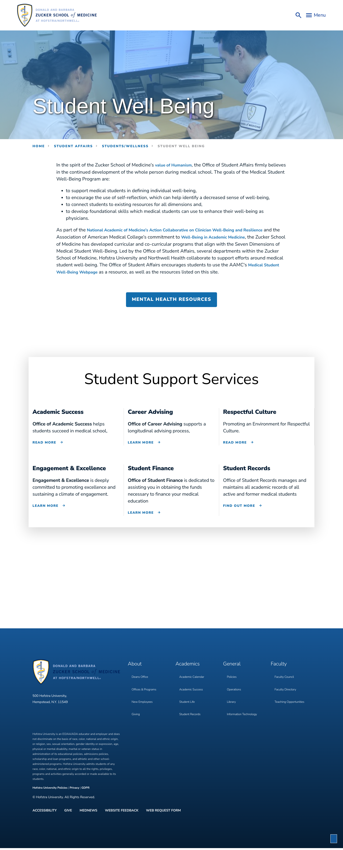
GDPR (85, 792)
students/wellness (125, 146)
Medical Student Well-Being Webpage (134, 271)
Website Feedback (121, 814)
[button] (333, 838)
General (233, 667)
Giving (136, 707)
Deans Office (141, 677)
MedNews (88, 814)
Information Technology (244, 707)
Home (39, 146)
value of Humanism (176, 165)
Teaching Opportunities (291, 697)
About (136, 667)
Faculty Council (285, 677)
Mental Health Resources (171, 305)
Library (232, 697)
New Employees (143, 697)
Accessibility (45, 814)
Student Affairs (73, 146)
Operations (235, 687)
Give (68, 814)
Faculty (280, 667)
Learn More (141, 448)
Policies (232, 677)
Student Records (191, 707)
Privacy (74, 792)
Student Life (188, 697)
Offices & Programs (145, 687)
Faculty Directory (287, 687)
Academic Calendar (193, 677)
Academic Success (192, 687)
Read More (44, 448)
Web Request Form (163, 814)
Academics (190, 667)
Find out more (239, 511)
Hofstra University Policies (50, 792)
